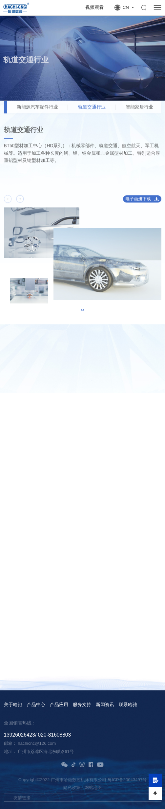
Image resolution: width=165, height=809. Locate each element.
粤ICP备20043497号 (127, 779)
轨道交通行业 (92, 110)
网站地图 (93, 787)
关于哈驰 (13, 705)
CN (126, 7)
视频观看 (94, 7)
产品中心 (36, 705)
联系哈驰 (128, 705)
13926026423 (19, 735)
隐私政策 (71, 787)
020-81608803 (54, 735)
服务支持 (82, 705)
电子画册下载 (138, 202)
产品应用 (59, 705)
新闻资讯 (105, 705)
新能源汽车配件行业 (37, 110)
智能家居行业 (139, 110)
